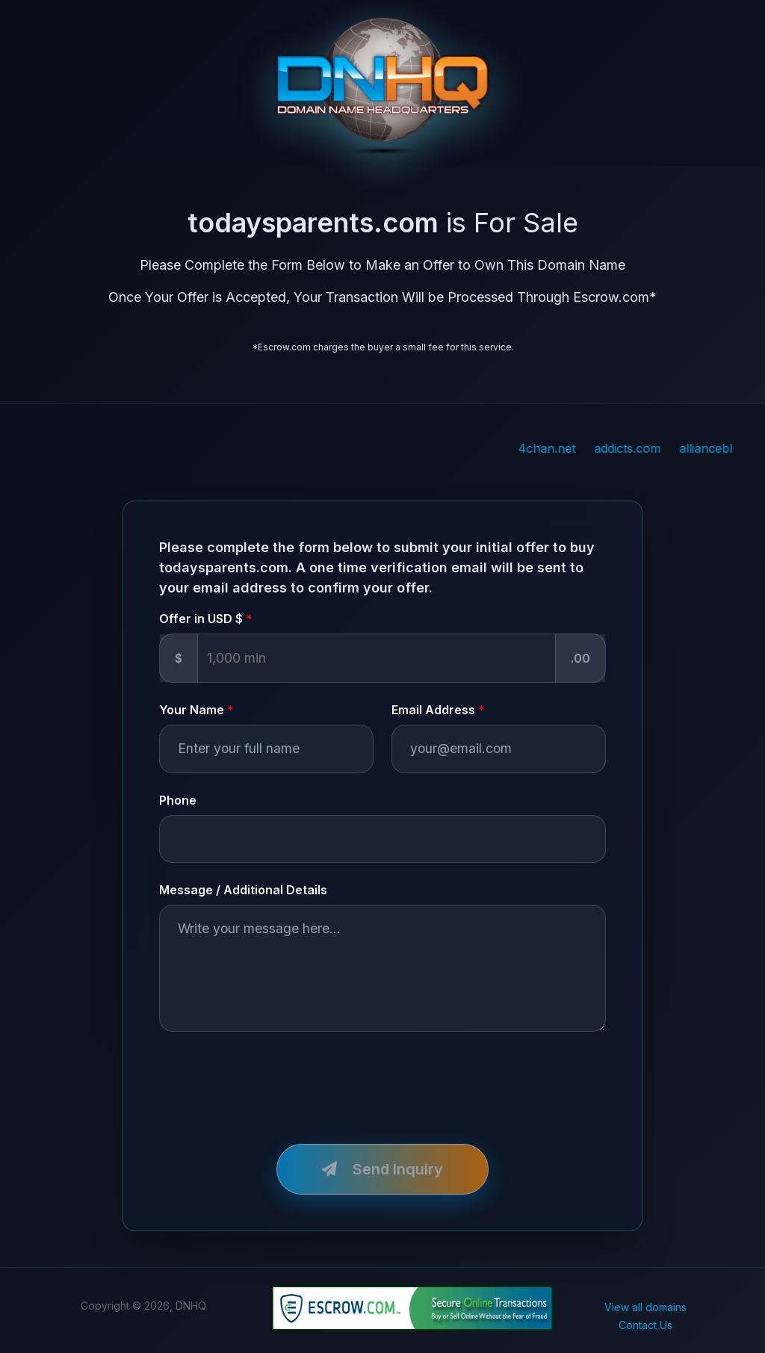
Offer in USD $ (201, 618)
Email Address (433, 709)
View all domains (645, 1307)
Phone (177, 800)
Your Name (191, 709)
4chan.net (584, 448)
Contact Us (645, 1325)
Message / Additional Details (243, 889)
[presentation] (272, 1079)
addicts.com (664, 448)
